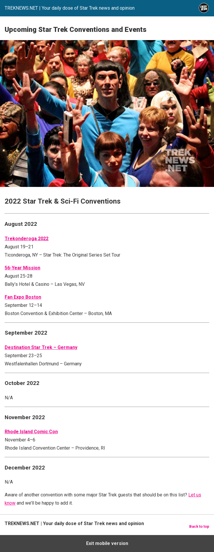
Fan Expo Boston (23, 297)
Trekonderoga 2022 (26, 238)
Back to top (199, 526)
